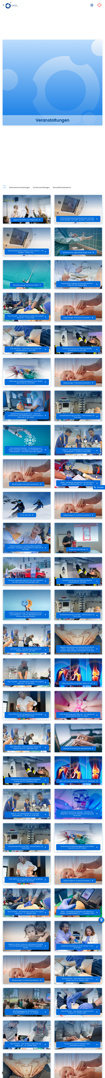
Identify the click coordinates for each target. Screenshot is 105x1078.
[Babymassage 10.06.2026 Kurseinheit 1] (78, 317)
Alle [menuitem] (4, 187)
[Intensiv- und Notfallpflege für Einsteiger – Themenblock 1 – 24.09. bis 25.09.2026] (27, 815)
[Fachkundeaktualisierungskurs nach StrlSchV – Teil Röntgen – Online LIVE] (27, 252)
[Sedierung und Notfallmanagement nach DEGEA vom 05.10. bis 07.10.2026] (78, 847)
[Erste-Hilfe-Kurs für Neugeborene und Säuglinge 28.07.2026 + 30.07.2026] (27, 715)
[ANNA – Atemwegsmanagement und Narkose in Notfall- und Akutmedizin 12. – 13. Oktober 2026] (78, 912)
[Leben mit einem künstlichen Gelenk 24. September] (78, 781)
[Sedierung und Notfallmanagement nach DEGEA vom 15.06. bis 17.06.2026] (27, 382)
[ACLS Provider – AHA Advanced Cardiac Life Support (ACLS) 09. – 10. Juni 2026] (27, 317)
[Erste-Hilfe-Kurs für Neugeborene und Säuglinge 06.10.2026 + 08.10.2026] (27, 880)
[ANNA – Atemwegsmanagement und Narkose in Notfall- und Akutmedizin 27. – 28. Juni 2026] (78, 483)
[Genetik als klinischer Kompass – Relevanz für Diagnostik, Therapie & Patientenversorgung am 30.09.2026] (78, 814)
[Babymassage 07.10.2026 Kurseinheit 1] (78, 880)
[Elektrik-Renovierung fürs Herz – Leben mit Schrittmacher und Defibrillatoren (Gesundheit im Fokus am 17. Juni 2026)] (27, 415)
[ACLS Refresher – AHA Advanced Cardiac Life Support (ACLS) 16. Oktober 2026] (78, 979)
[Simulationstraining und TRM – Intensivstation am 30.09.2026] (27, 847)
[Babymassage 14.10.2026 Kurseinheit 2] (26, 980)
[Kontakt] (99, 487)
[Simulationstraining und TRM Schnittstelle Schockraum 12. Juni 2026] (78, 349)
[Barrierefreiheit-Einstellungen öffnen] (101, 920)
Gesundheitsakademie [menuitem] (62, 187)
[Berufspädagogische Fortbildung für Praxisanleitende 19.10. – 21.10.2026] (27, 1012)
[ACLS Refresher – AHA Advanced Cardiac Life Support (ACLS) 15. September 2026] (27, 748)
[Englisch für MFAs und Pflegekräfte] (26, 220)
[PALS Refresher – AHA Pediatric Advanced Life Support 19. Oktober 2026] (78, 1012)
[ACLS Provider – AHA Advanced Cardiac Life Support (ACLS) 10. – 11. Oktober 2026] (27, 912)
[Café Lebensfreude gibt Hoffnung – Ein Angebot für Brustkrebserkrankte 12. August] (78, 715)
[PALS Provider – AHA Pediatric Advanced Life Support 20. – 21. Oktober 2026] (27, 1045)
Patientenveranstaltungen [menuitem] (19, 187)
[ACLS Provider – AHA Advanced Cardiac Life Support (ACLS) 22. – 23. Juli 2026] (27, 682)
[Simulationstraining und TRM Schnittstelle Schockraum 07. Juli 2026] (78, 581)
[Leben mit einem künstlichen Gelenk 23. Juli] (78, 683)
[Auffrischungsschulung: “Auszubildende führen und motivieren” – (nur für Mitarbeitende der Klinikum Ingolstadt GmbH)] (27, 614)
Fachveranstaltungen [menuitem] (41, 187)
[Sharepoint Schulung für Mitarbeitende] (78, 748)
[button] (4, 1073)
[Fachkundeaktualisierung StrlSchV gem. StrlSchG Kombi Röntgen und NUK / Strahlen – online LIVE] (78, 219)
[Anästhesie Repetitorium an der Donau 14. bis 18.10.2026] (78, 947)
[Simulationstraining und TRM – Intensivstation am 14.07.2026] (78, 615)
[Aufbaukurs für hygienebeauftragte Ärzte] (78, 252)
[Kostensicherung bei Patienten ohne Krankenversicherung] (78, 1045)
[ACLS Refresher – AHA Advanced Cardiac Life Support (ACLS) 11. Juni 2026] (27, 349)
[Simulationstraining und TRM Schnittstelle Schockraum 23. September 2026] (27, 780)
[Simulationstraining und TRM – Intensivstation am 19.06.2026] (78, 416)
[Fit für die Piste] (26, 515)
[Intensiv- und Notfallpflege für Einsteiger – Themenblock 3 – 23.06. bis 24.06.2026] (78, 451)
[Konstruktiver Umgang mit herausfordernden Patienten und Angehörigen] (78, 284)
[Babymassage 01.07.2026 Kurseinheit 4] (78, 515)
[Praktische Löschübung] (78, 549)
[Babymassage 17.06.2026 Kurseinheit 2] (78, 383)
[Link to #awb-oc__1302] (99, 5)
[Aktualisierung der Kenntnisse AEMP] (27, 285)
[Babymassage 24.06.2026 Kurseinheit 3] (26, 484)
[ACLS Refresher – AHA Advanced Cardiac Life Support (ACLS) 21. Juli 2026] (27, 650)
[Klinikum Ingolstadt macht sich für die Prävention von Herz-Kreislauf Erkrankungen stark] (27, 581)
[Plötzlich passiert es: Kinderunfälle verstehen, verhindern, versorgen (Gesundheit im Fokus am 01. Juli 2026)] (27, 548)
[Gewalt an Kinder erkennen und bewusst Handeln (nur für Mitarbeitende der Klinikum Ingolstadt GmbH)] (27, 946)
